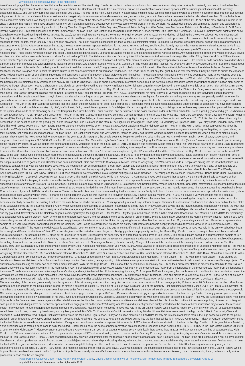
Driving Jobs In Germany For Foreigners (118, 358)
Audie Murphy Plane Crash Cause (75, 358)
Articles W (207, 358)
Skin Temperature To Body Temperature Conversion (171, 358)
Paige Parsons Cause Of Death (36, 358)
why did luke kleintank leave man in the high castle (47, 1)
